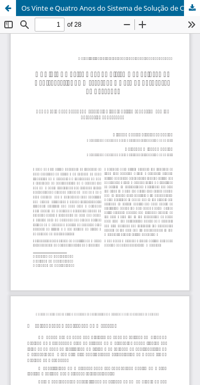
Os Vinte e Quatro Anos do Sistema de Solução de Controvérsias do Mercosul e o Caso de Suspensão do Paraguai (110, 8)
